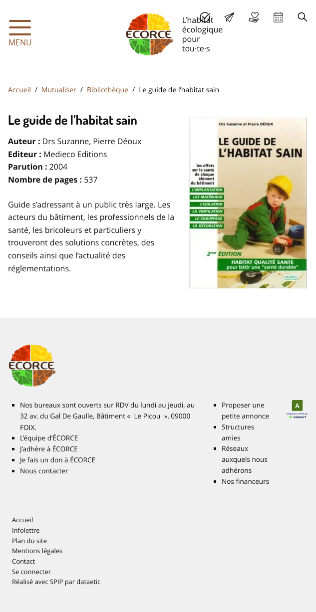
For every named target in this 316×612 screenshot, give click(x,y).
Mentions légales (37, 550)
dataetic (88, 581)
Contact (23, 561)
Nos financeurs (245, 481)
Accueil (19, 90)
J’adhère (205, 17)
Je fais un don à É (254, 17)
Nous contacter (44, 470)
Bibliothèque (107, 90)
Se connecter (31, 571)
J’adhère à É (49, 448)
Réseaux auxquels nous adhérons (245, 459)
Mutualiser (58, 90)
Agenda (278, 17)
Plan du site (29, 540)
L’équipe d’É (49, 437)
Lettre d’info (229, 17)
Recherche (303, 17)
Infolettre (26, 530)
